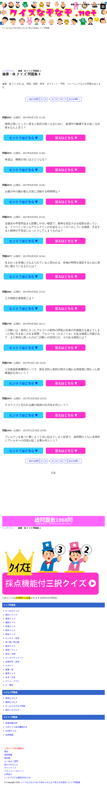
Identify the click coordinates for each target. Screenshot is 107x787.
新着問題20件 (11, 723)
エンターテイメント (14, 658)
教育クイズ (10, 673)
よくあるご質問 (11, 761)
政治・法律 (10, 654)
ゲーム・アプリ (12, 681)
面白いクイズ (11, 615)
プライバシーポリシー (14, 771)
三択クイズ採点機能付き (16, 727)
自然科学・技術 (12, 662)
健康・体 (9, 669)
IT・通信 (9, 685)
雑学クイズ (10, 630)
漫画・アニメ (11, 650)
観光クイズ (10, 646)
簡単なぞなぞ (11, 698)
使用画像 (8, 755)
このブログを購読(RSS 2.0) (18, 777)
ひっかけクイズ (12, 611)
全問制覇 (9, 735)
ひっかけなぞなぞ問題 (15, 706)
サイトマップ (10, 768)
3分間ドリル (10, 731)
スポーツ (9, 665)
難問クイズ (10, 622)
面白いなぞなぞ (12, 710)
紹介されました (11, 764)
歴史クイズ (10, 634)
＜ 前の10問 (32, 99)
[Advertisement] (53, 49)
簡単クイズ (10, 618)
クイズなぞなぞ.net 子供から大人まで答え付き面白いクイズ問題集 (26, 28)
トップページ (8, 71)
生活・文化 (10, 677)
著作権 (7, 758)
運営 (6, 751)
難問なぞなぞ (11, 702)
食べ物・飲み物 (12, 642)
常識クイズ (10, 626)
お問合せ (8, 774)
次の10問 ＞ (75, 99)
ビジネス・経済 (12, 638)
